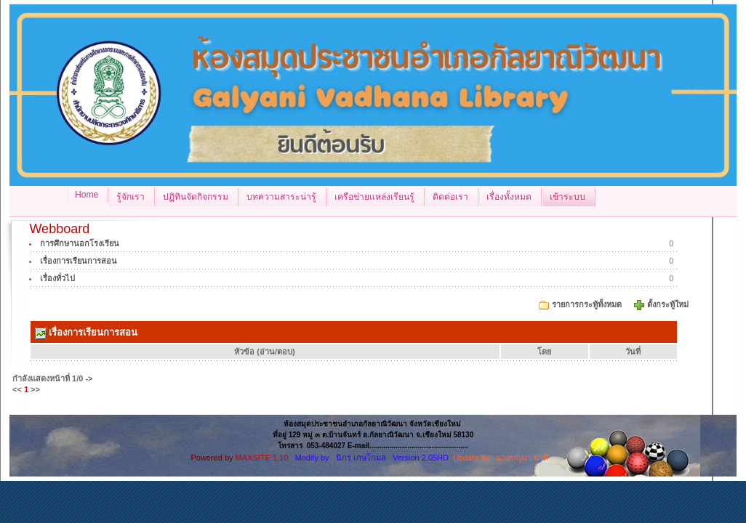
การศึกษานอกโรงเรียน (79, 243)
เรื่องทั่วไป (57, 278)
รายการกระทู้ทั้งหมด (587, 304)
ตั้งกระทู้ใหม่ (669, 304)
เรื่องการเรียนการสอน (78, 260)
